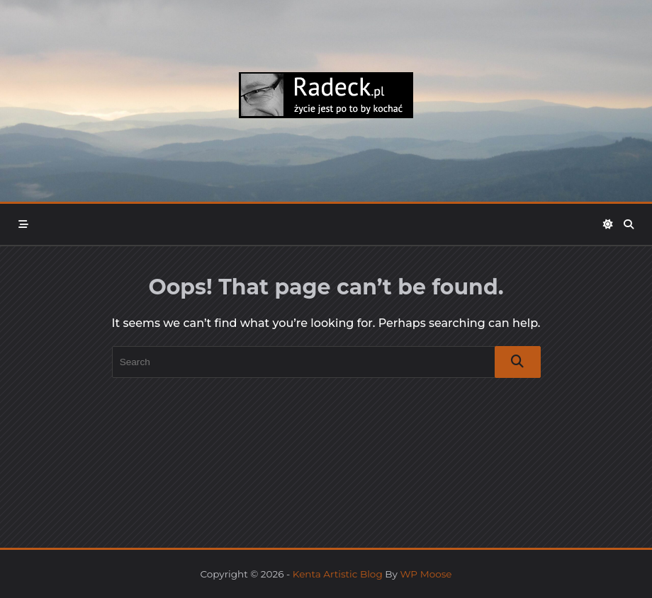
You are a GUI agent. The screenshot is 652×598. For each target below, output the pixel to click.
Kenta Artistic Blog (338, 574)
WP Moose (425, 574)
